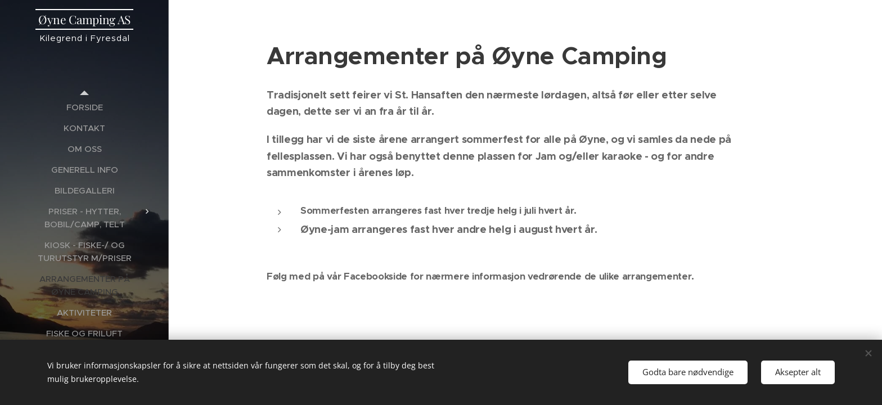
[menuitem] (84, 107)
